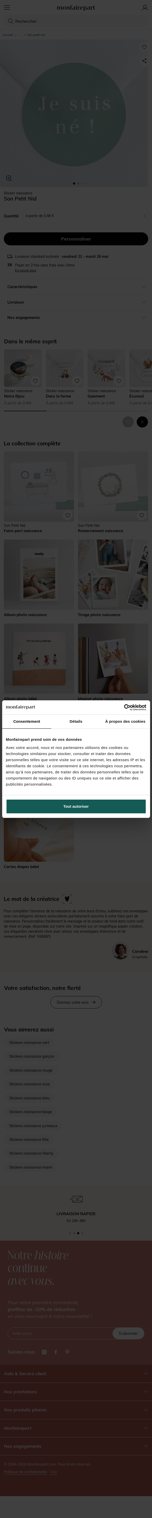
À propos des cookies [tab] (125, 721)
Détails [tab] (76, 721)
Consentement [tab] (26, 721)
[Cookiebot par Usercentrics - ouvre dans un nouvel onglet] (124, 707)
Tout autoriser (76, 806)
